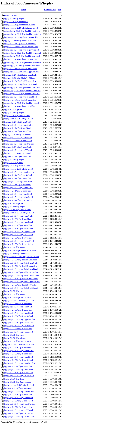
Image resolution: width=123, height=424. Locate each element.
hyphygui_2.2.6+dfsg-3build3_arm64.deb (20, 40)
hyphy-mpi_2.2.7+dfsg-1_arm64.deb (18, 125)
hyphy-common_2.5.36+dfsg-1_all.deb (19, 213)
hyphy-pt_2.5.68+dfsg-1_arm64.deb (18, 304)
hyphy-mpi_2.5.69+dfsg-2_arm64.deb (19, 391)
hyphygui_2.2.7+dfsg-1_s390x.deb (17, 153)
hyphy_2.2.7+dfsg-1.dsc (13, 109)
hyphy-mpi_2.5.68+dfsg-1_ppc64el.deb (19, 319)
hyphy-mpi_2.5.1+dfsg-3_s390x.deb (18, 181)
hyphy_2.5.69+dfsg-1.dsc (14, 335)
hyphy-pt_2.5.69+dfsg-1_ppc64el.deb (18, 360)
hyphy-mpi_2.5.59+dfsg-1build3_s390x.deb (21, 288)
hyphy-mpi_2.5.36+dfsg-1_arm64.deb (19, 216)
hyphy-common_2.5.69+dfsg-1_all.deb (19, 344)
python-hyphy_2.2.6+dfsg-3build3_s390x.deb (22, 87)
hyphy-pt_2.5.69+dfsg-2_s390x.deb (18, 407)
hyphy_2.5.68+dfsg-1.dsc (14, 291)
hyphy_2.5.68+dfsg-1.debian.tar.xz (17, 297)
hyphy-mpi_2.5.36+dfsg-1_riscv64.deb (19, 241)
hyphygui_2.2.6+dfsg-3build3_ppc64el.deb (20, 75)
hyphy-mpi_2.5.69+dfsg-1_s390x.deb (18, 369)
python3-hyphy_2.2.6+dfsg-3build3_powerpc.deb (23, 53)
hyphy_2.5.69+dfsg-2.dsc (14, 379)
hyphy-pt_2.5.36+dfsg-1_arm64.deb (18, 219)
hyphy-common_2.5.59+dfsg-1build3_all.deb (21, 257)
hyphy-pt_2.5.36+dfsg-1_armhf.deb (18, 225)
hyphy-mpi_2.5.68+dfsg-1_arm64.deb (19, 307)
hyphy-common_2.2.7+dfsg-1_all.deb (18, 119)
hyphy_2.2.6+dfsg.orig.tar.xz (15, 18)
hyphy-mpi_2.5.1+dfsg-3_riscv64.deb (18, 197)
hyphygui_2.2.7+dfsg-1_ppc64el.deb (18, 147)
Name (23, 10)
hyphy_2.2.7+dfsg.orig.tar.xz (15, 112)
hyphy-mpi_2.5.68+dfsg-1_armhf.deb (18, 313)
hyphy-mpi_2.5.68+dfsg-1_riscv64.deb (19, 326)
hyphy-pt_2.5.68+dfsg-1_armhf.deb (18, 310)
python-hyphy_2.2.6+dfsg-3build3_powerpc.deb (23, 56)
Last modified (50, 10)
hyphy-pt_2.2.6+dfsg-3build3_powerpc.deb (21, 47)
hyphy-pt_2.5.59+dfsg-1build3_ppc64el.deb (21, 279)
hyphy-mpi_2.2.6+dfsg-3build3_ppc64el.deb (21, 72)
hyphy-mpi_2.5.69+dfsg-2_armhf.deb (18, 398)
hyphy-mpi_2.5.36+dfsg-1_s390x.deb (18, 235)
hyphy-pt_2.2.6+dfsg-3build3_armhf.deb (20, 100)
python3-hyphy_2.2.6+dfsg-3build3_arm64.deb (22, 34)
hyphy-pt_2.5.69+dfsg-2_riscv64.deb (18, 413)
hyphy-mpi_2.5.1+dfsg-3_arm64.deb (18, 188)
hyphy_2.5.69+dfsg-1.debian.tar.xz (17, 341)
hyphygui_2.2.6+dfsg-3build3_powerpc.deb (21, 59)
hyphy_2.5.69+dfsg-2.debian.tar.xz (17, 382)
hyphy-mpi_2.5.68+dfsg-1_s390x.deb (18, 332)
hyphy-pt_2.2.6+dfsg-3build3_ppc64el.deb (20, 69)
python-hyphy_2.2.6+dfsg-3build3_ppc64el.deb (22, 65)
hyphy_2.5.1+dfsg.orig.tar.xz (15, 159)
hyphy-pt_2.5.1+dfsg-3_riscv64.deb (18, 200)
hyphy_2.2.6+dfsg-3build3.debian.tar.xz (19, 25)
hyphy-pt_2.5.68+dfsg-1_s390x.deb (18, 329)
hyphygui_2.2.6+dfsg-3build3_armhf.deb (20, 106)
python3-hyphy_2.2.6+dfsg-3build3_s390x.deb (22, 91)
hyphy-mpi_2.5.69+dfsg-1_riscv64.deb (19, 376)
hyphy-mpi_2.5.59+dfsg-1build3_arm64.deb (21, 263)
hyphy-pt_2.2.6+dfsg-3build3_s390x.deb (20, 81)
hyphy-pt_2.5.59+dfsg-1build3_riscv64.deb (21, 272)
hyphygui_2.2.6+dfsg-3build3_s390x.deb (20, 78)
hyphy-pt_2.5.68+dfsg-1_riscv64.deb (18, 322)
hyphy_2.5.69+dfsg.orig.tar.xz (15, 338)
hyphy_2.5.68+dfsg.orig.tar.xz (15, 294)
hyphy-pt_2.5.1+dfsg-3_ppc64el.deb (18, 175)
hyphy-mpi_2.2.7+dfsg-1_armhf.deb (18, 138)
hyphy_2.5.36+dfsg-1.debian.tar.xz (17, 210)
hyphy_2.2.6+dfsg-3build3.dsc (16, 22)
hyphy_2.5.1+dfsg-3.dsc (13, 163)
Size (59, 10)
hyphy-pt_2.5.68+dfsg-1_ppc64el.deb (18, 316)
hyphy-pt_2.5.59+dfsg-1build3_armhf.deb (20, 266)
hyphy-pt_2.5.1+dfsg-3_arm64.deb (17, 185)
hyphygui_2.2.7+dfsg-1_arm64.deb (17, 122)
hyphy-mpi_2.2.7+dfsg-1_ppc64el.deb (19, 144)
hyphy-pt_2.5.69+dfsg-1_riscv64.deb (18, 373)
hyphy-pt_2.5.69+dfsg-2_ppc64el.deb (18, 401)
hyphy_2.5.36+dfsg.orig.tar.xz (15, 206)
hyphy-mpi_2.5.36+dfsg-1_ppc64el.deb (19, 232)
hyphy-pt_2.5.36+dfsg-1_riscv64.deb (18, 244)
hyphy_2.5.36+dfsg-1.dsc (14, 203)
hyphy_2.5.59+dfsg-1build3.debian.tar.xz (20, 250)
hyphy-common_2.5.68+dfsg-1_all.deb (19, 300)
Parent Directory (10, 15)
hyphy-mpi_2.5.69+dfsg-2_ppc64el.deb (19, 404)
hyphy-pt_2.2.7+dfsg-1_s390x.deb (17, 156)
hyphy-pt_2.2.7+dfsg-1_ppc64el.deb (18, 141)
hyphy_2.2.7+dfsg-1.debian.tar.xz (17, 116)
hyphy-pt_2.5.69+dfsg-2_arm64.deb (18, 388)
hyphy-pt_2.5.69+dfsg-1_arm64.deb (18, 348)
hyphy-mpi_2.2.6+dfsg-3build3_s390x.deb (20, 84)
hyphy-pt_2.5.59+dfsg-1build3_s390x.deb (20, 285)
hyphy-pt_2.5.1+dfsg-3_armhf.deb (17, 191)
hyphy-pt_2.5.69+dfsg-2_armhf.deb (18, 395)
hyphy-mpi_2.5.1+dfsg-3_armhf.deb (18, 194)
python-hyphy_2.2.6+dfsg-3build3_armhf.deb (22, 94)
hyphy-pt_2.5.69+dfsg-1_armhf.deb (18, 354)
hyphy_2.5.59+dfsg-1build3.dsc (16, 253)
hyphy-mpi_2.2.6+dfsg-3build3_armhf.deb (20, 97)
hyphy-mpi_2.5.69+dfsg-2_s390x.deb (18, 410)
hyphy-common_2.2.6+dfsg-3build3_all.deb (21, 28)
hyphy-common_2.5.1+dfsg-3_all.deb (18, 169)
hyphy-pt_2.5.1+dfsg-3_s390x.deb (17, 178)
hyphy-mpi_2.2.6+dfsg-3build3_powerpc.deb (21, 50)
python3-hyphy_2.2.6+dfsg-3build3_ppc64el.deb (23, 62)
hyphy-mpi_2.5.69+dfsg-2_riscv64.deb (19, 416)
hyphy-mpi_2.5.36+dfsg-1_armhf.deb (18, 222)
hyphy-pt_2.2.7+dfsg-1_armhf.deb (17, 131)
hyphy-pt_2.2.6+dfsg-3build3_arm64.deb (20, 44)
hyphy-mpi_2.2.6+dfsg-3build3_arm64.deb (20, 37)
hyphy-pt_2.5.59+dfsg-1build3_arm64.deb (20, 260)
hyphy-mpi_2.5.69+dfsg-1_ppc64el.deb (19, 363)
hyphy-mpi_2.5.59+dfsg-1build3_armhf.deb (21, 269)
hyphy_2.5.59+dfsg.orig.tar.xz (15, 247)
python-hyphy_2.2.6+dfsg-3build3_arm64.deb (22, 31)
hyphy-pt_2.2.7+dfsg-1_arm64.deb (17, 128)
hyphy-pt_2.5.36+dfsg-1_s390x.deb (18, 238)
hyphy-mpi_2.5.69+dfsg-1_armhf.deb (18, 357)
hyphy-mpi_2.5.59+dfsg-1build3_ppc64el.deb (22, 282)
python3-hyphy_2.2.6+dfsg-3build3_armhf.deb (22, 103)
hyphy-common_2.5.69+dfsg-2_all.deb (19, 385)
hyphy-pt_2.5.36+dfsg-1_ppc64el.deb (18, 228)
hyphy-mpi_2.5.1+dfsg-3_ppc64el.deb (19, 172)
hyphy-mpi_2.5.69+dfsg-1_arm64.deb (19, 351)
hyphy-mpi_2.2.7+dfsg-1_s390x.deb (18, 150)
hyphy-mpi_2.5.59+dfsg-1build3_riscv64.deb (21, 275)
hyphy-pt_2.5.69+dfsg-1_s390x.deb (18, 366)
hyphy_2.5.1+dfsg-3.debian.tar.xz (17, 166)
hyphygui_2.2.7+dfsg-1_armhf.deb (17, 134)
